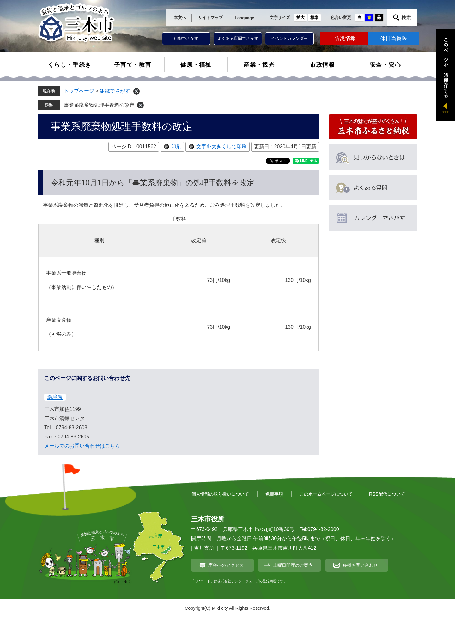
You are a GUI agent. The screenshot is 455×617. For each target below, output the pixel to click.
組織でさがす (186, 38)
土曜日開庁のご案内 (293, 565)
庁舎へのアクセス (226, 565)
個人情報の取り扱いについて (220, 494)
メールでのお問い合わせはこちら (82, 446)
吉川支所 (204, 548)
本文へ (180, 17)
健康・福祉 (196, 65)
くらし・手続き (70, 65)
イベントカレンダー (289, 38)
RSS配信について (387, 494)
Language (244, 17)
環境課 (55, 397)
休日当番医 (393, 38)
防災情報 (345, 38)
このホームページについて (326, 494)
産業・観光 (259, 65)
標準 (314, 17)
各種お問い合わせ (360, 565)
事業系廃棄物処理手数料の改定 (99, 105)
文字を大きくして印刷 (221, 146)
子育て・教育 (133, 65)
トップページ (79, 91)
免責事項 (274, 494)
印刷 (176, 146)
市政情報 (322, 65)
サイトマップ (210, 17)
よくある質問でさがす (237, 38)
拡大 (300, 17)
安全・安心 (385, 65)
